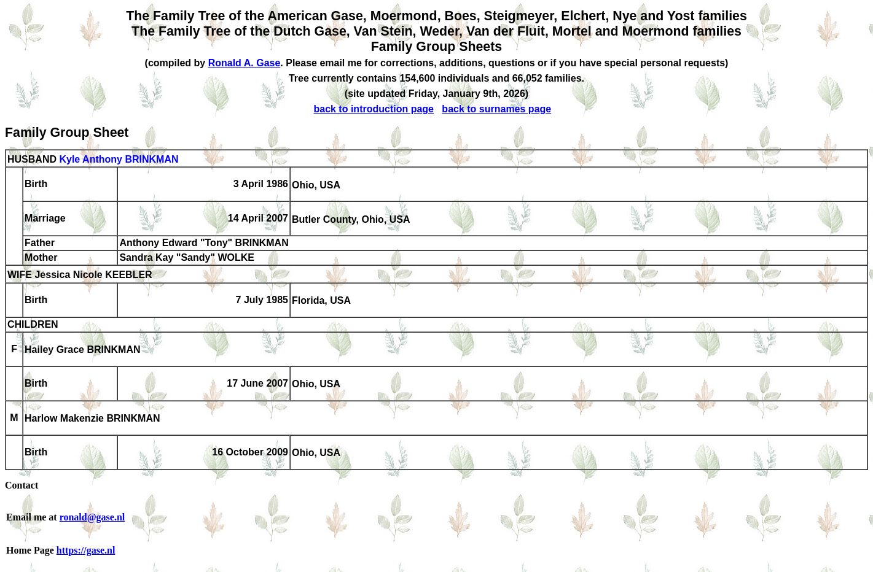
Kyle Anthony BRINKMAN (118, 159)
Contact (21, 485)
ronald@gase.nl (92, 517)
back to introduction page (373, 109)
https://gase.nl (86, 550)
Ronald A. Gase (244, 63)
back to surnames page (496, 109)
